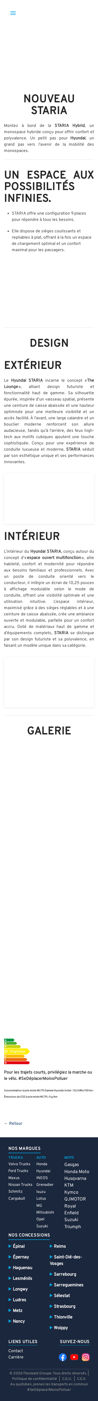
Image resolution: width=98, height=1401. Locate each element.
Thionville (63, 1317)
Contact (15, 1351)
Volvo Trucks (19, 1164)
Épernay (21, 1257)
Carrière (16, 1357)
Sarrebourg (65, 1274)
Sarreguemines (68, 1285)
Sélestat (62, 1296)
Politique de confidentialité (34, 1379)
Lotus (41, 1198)
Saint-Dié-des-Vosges (66, 1261)
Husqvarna (75, 1179)
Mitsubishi (45, 1212)
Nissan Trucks (20, 1184)
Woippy (61, 1328)
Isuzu (40, 1192)
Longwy (20, 1289)
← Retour (13, 1123)
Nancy (19, 1321)
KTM (68, 1185)
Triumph (72, 1227)
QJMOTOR (75, 1199)
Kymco (71, 1193)
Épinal (19, 1246)
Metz (17, 1311)
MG (39, 1205)
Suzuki (42, 1226)
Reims (60, 1246)
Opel (40, 1219)
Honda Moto (76, 1172)
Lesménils (22, 1278)
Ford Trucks (18, 1171)
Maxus (14, 1178)
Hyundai (43, 1171)
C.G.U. (67, 1379)
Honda (41, 1164)
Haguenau (22, 1268)
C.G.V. (81, 1379)
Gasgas (71, 1165)
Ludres (19, 1300)
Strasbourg (64, 1306)
